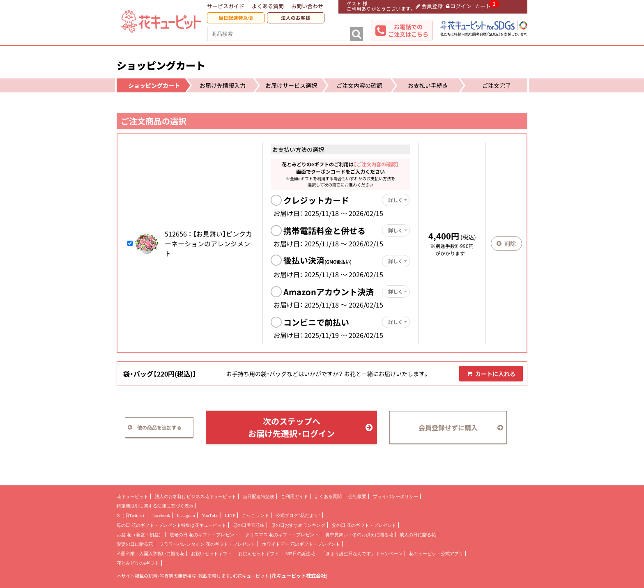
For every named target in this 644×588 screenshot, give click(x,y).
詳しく (397, 200)
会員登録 (429, 6)
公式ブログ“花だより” (298, 515)
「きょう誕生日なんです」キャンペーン (361, 553)
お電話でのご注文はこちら (408, 30)
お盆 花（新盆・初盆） (140, 534)
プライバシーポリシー (395, 496)
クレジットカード (316, 200)
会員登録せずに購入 (461, 427)
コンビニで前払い (316, 322)
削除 (506, 243)
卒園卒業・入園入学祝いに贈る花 (150, 553)
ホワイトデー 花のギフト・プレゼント (301, 544)
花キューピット (132, 496)
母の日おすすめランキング (298, 525)
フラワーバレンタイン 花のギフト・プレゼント (207, 544)
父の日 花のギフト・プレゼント (364, 525)
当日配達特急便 (235, 17)
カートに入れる (491, 374)
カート (483, 6)
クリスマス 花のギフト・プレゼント (282, 534)
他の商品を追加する (155, 427)
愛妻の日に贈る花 (135, 544)
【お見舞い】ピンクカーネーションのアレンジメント (208, 243)
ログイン (459, 6)
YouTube (210, 515)
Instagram (186, 515)
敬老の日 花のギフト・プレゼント (204, 534)
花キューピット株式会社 (298, 575)
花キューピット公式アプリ (436, 553)
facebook (161, 515)
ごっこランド (255, 515)
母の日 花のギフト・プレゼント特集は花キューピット (171, 525)
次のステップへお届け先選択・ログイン (310, 427)
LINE (230, 515)
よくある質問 (268, 6)
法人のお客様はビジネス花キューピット (195, 496)
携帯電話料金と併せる (324, 230)
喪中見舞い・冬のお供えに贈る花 (359, 534)
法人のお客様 (295, 17)
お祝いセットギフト (211, 553)
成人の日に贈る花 (418, 534)
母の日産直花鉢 (248, 525)
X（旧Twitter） (132, 515)
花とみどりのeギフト (138, 562)
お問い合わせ (307, 6)
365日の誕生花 (300, 553)
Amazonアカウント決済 (328, 291)
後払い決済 (317, 260)
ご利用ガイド (294, 496)
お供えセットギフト (258, 553)
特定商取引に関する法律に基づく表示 (155, 505)
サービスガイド (225, 6)
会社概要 (357, 496)
